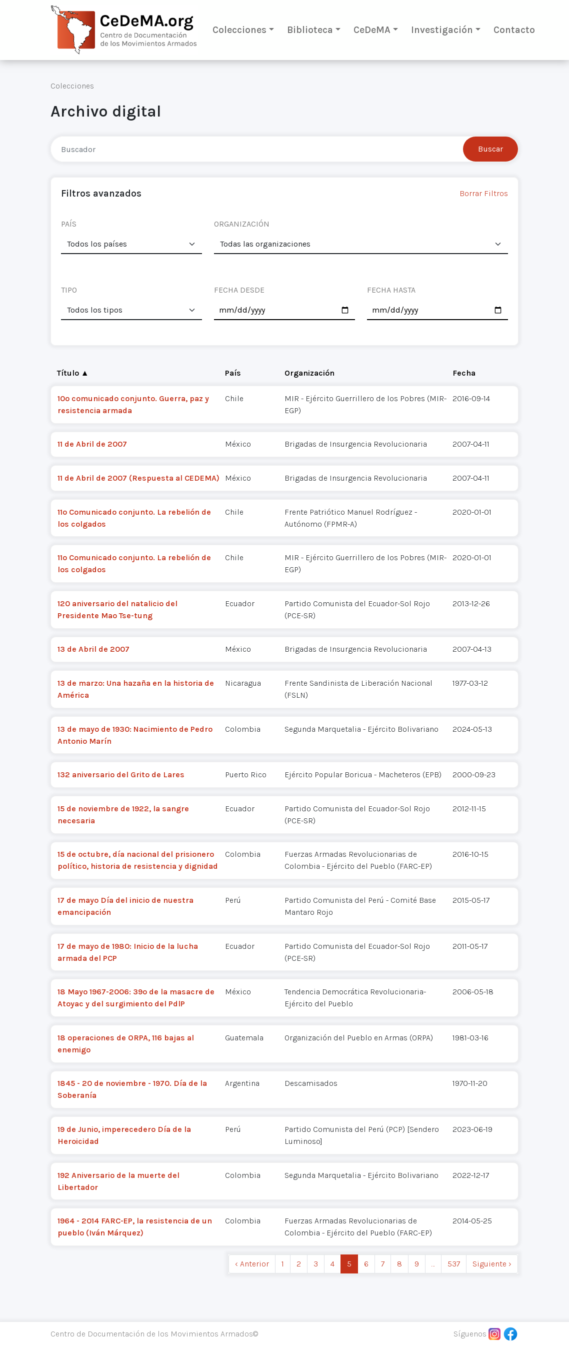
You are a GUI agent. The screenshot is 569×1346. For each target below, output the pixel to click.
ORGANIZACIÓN (242, 224)
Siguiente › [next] (492, 1263)
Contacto (514, 30)
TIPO (69, 290)
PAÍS (68, 224)
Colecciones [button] (239, 30)
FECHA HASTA (391, 290)
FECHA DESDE (239, 290)
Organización (309, 373)
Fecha (464, 373)
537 (454, 1263)
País (233, 373)
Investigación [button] (442, 30)
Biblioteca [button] (310, 30)
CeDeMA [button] (372, 30)
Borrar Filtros (484, 193)
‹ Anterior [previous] (252, 1263)
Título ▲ (73, 373)
